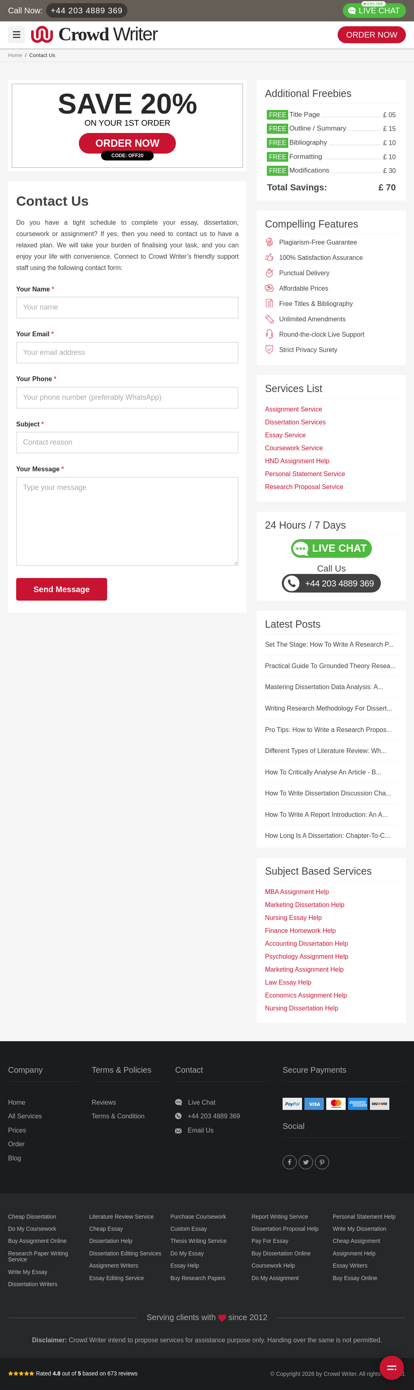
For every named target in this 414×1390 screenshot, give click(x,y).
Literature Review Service (121, 1217)
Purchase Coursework (198, 1217)
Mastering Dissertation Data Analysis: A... (324, 686)
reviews (127, 1373)
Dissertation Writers (32, 1284)
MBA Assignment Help (297, 891)
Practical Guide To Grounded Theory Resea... (330, 665)
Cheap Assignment (356, 1241)
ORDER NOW (371, 34)
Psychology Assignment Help (306, 956)
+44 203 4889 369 (87, 10)
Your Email (35, 334)
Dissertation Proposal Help (285, 1229)
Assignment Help (354, 1254)
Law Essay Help (288, 982)
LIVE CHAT (379, 9)
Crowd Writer (339, 1374)
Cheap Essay (106, 1229)
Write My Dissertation (360, 1229)
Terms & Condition (118, 1116)
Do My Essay (186, 1254)
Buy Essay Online (355, 1278)
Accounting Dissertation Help (306, 943)
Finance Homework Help (300, 930)
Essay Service (285, 435)
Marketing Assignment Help (304, 969)
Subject (30, 424)
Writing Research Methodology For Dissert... (328, 708)
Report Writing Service (279, 1217)
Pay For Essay (269, 1241)
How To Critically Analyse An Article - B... (323, 772)
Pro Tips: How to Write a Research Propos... (328, 729)
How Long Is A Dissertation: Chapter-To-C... (327, 835)
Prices (17, 1130)
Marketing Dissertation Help (304, 904)
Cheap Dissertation (32, 1217)
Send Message (62, 589)
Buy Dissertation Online (280, 1254)
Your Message (40, 469)
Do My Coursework (32, 1229)
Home (15, 55)
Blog (14, 1158)
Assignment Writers (113, 1266)
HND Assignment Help (297, 461)
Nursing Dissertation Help (301, 1008)
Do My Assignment (275, 1278)
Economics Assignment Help (306, 995)
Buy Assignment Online (37, 1241)
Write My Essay (27, 1272)
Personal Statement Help (364, 1217)
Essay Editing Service (116, 1278)
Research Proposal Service (304, 486)
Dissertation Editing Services (125, 1254)
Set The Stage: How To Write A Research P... (329, 644)
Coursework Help (273, 1266)
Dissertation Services (295, 422)
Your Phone (36, 378)
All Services (25, 1116)
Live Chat (201, 1102)
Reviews (104, 1102)
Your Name (35, 289)
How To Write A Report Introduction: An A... (326, 814)
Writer (107, 33)
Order (16, 1144)
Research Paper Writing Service (38, 1257)
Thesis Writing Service (198, 1241)
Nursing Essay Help (293, 917)
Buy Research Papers (197, 1278)
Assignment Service (293, 409)
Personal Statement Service (305, 473)
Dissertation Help (111, 1241)
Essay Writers (350, 1266)
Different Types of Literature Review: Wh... (325, 750)
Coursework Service (294, 448)
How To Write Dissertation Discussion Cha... (328, 793)
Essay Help (184, 1266)
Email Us (200, 1130)
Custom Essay (188, 1229)
